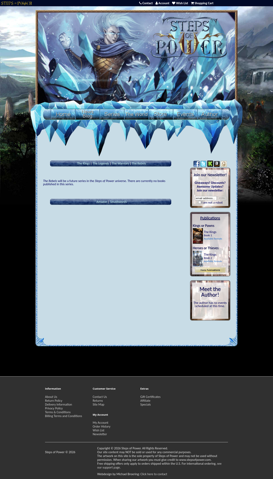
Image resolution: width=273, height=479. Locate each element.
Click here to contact (154, 474)
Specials (145, 404)
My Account (100, 423)
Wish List (98, 430)
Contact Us (100, 397)
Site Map (98, 404)
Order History (101, 426)
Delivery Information (58, 404)
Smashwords (118, 202)
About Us (51, 397)
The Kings (83, 163)
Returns (98, 401)
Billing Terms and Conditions (63, 416)
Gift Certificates (150, 397)
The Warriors (120, 163)
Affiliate (145, 401)
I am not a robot (212, 202)
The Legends (101, 163)
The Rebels (139, 163)
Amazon (102, 202)
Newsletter (100, 434)
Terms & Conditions (58, 412)
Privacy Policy (54, 408)
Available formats (213, 238)
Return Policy (53, 401)
